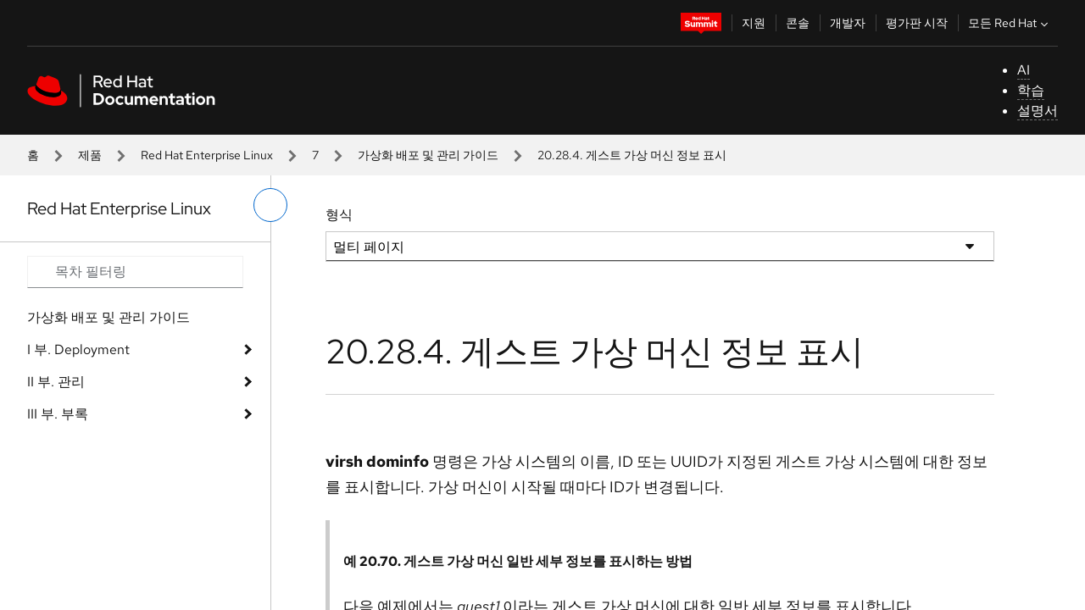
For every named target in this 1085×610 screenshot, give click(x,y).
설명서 (1037, 110)
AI (1023, 70)
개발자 (847, 22)
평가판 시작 (917, 22)
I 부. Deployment (78, 349)
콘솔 (798, 22)
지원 (753, 22)
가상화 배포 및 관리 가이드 (428, 155)
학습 (1030, 90)
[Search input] (135, 272)
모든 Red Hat (1010, 22)
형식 (339, 215)
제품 (90, 155)
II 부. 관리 (56, 382)
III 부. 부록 (57, 414)
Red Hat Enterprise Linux (207, 155)
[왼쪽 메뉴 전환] (270, 205)
